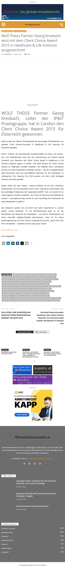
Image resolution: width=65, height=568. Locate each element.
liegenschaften (30, 284)
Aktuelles (5, 350)
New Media (41, 286)
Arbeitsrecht (7, 277)
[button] (3, 243)
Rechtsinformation (26, 291)
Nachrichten (31, 286)
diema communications (37, 277)
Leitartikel (5, 552)
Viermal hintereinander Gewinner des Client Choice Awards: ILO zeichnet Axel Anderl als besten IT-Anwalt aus (50, 318)
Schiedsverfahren (9, 293)
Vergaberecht (30, 296)
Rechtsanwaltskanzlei (10, 291)
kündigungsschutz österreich (13, 284)
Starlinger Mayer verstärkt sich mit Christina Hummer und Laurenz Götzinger (36, 482)
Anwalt (40, 274)
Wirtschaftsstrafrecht (42, 300)
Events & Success (20, 31)
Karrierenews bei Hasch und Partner (32, 506)
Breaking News (7, 31)
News (49, 286)
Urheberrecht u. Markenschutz (13, 296)
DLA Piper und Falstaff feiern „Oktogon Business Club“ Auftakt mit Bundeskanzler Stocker (31, 354)
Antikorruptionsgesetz (27, 274)
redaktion (7, 54)
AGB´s (15, 274)
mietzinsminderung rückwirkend (14, 286)
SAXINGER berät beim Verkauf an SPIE (8, 353)
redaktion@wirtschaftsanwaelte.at (41, 459)
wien (26, 298)
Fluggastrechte (16, 279)
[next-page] (34, 361)
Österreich (56, 286)
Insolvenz (17, 281)
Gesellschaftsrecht (30, 279)
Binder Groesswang (20, 277)
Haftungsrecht (52, 279)
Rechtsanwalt (26, 289)
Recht (4, 289)
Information (7, 281)
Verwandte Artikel (24, 332)
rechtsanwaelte (14, 289)
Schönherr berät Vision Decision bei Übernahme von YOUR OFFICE (52, 353)
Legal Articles (6, 548)
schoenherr (21, 293)
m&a (39, 284)
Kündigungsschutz (44, 281)
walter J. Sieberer (43, 296)
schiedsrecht (49, 291)
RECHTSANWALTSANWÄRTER (42, 289)
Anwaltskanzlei (50, 274)
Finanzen (6, 279)
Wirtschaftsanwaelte (37, 298)
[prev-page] (31, 361)
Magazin (46, 284)
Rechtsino (39, 291)
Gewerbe (42, 279)
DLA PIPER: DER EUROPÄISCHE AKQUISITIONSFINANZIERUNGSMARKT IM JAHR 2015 (16, 315)
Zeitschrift (55, 300)
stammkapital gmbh (33, 293)
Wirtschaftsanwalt (53, 298)
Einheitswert (51, 277)
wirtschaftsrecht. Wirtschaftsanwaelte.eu (17, 300)
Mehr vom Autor (41, 332)
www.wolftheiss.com (9, 230)
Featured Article (7, 540)
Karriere (32, 281)
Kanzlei (25, 281)
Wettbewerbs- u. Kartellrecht (12, 298)
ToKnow (45, 293)
